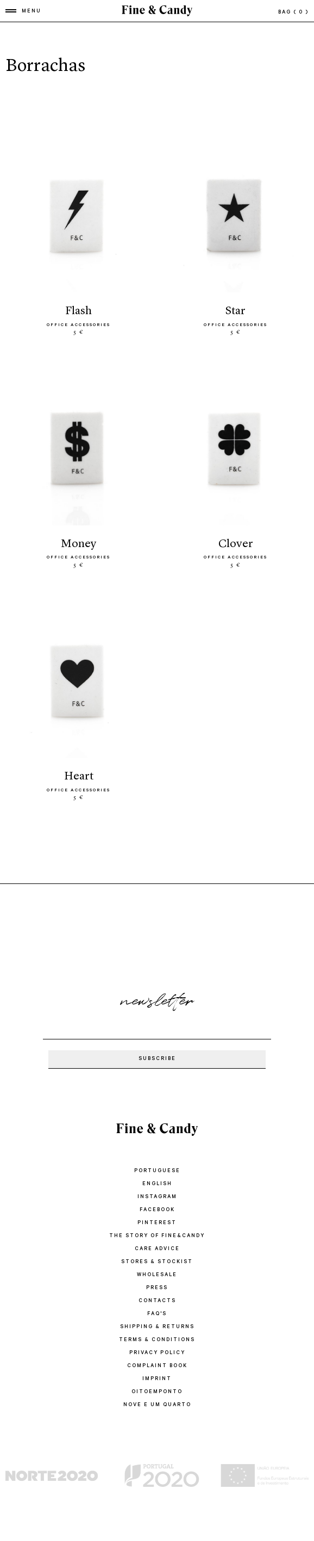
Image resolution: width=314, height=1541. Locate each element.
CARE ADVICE (157, 1249)
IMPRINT (157, 1379)
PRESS (157, 1288)
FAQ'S (157, 1314)
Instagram (157, 1197)
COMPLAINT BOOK (157, 1366)
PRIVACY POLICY (157, 1353)
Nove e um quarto (157, 1405)
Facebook (157, 1210)
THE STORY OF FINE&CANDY (157, 1236)
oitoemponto (157, 1392)
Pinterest (157, 1223)
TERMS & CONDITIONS (157, 1340)
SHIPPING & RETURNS (157, 1327)
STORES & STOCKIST (157, 1262)
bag (293, 13)
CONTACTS (157, 1301)
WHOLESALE (157, 1275)
